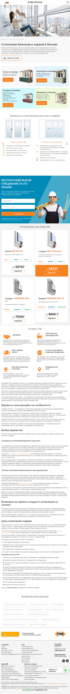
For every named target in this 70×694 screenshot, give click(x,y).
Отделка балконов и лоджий (37, 624)
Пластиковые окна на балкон (39, 604)
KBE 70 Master (54, 251)
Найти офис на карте (61, 656)
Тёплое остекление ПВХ (18, 142)
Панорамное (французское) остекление (36, 671)
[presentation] (3, 143)
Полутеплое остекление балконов (14, 624)
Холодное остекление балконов (14, 614)
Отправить (18, 214)
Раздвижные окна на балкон (50, 619)
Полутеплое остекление (45, 71)
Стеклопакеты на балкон (34, 609)
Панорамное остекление (46, 92)
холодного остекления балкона (19, 454)
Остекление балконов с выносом (38, 614)
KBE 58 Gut (17, 251)
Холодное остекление (11, 90)
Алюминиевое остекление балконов (15, 604)
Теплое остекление (10, 72)
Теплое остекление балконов (55, 609)
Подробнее (8, 80)
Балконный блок (58, 604)
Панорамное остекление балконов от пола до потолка (20, 619)
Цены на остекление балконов (13, 609)
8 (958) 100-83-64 (35, 2)
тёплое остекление (25, 483)
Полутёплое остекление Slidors (51, 142)
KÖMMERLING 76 (55, 298)
